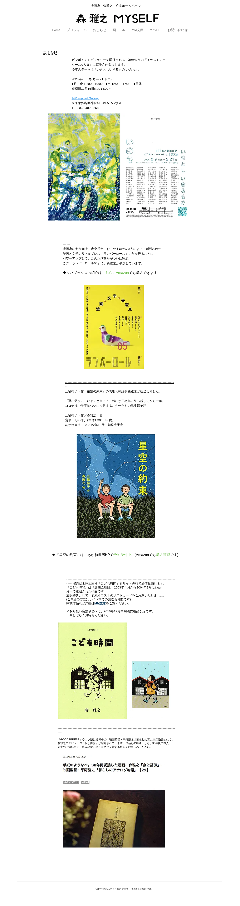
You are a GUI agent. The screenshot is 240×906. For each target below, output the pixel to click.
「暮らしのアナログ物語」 (150, 739)
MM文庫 (100, 603)
